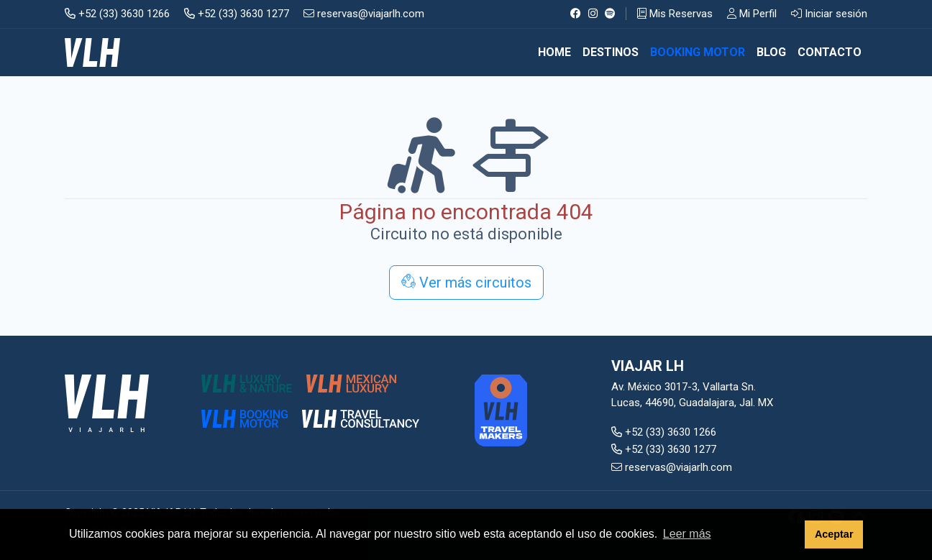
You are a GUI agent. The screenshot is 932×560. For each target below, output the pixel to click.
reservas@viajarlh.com (363, 13)
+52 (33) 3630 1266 (117, 13)
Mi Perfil (752, 13)
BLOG (771, 52)
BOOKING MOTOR (697, 52)
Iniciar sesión (829, 13)
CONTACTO (830, 52)
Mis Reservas (675, 13)
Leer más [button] (687, 534)
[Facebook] (575, 13)
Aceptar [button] (834, 534)
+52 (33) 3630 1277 (236, 13)
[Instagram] (593, 13)
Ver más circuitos (466, 282)
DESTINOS (610, 52)
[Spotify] (610, 13)
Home (554, 52)
